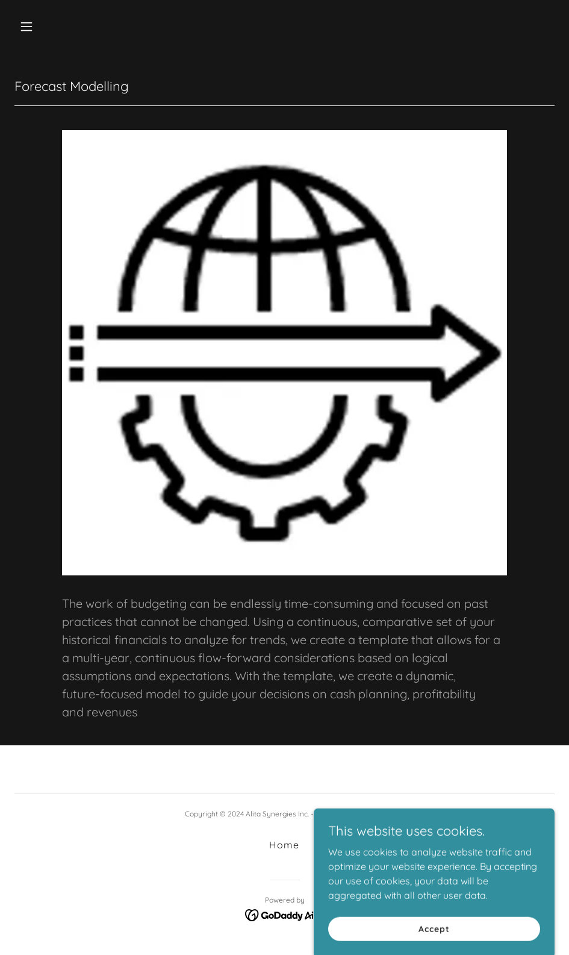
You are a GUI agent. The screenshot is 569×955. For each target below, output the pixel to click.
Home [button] (284, 845)
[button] (76, 26)
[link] (284, 914)
